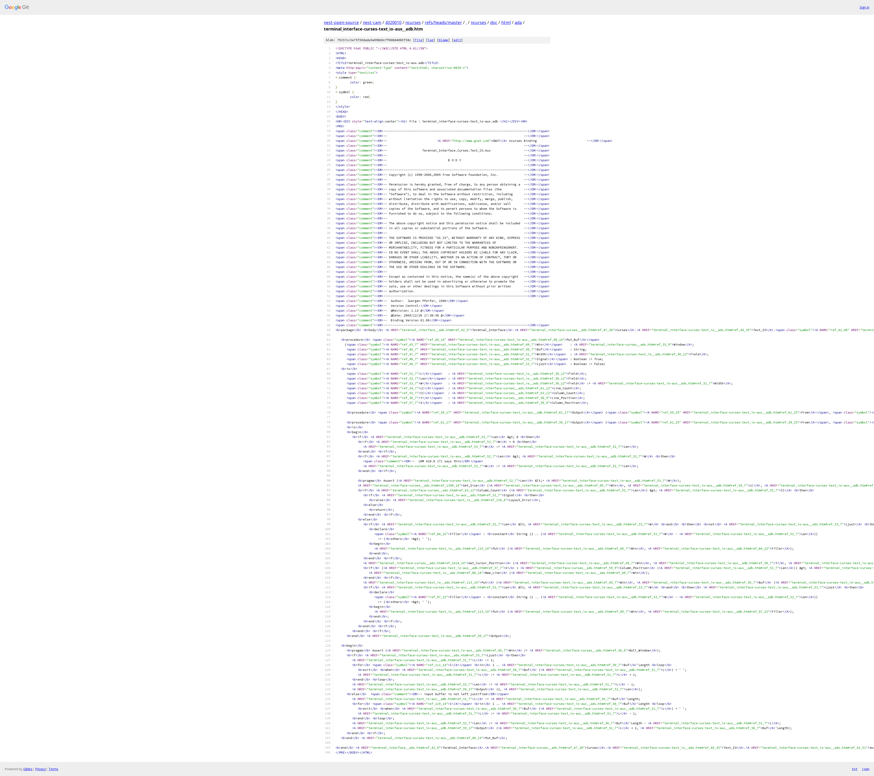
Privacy (40, 769)
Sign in (864, 7)
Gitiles (27, 769)
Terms (53, 769)
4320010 (393, 22)
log (430, 40)
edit (457, 40)
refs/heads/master (443, 22)
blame (443, 40)
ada (518, 22)
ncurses (413, 22)
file (418, 40)
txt (854, 769)
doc (493, 22)
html (506, 22)
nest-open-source (341, 22)
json (865, 769)
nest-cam (372, 22)
